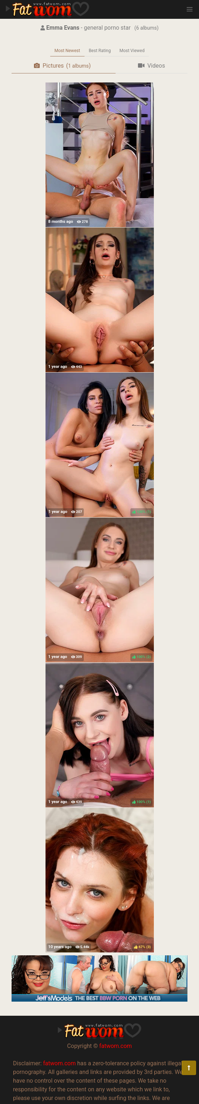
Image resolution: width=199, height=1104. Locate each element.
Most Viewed (132, 50)
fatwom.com (115, 1046)
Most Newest (67, 50)
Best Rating (100, 50)
